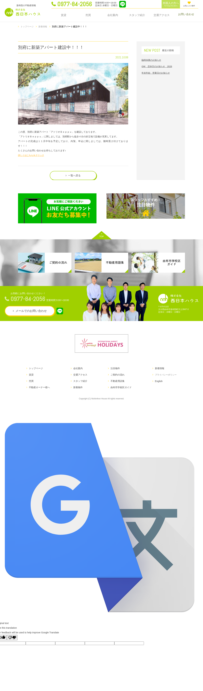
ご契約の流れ (117, 376)
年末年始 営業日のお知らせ (157, 72)
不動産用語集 (117, 382)
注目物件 (146, 209)
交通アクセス (162, 15)
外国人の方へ (171, 4)
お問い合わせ (186, 15)
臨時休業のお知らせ (152, 59)
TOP (101, 237)
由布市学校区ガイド (120, 389)
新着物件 (77, 389)
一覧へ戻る (74, 175)
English (157, 382)
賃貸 (63, 15)
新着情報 (44, 26)
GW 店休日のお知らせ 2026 (158, 66)
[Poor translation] (12, 639)
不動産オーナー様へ (39, 389)
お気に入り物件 (189, 4)
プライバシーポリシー (165, 376)
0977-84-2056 (74, 4)
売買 (88, 15)
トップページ (28, 26)
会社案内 (112, 15)
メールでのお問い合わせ (31, 312)
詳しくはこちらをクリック (32, 155)
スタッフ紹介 (137, 15)
